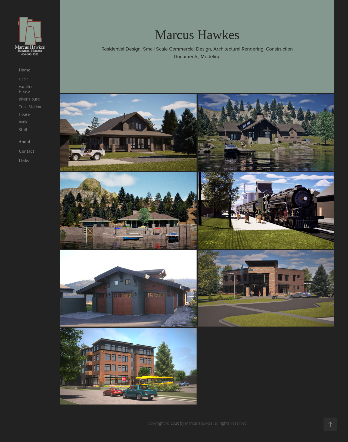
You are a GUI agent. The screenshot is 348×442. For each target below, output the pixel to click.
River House (29, 99)
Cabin (24, 79)
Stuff (23, 129)
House (24, 114)
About (24, 142)
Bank (23, 122)
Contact (26, 151)
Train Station (30, 106)
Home (24, 70)
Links (24, 161)
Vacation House (26, 89)
